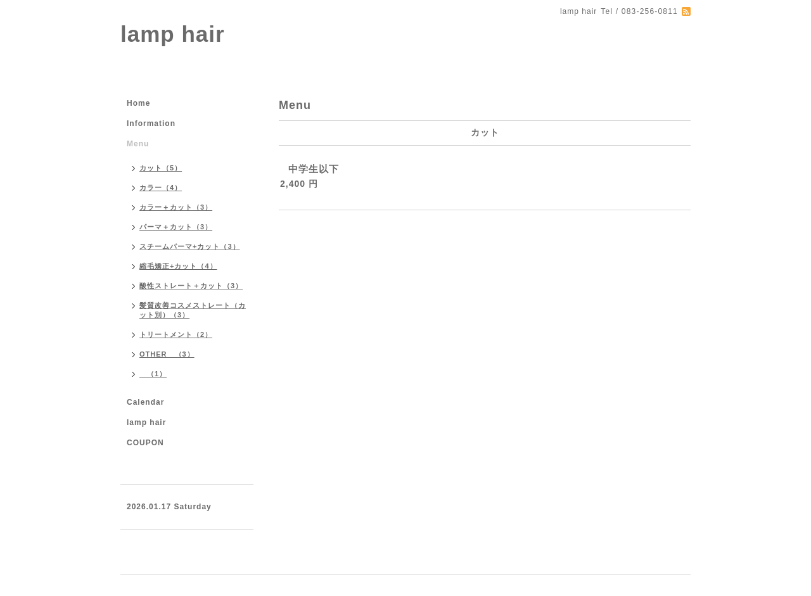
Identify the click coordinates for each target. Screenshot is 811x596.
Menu (138, 143)
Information (151, 123)
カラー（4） (160, 187)
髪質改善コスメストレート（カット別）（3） (192, 310)
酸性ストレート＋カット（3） (191, 285)
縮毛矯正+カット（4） (178, 266)
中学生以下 (313, 168)
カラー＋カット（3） (175, 207)
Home (138, 103)
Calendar (145, 402)
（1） (153, 373)
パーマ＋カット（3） (175, 227)
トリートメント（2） (175, 334)
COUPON (145, 442)
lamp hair (172, 34)
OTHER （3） (167, 354)
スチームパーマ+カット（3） (189, 246)
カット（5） (160, 168)
